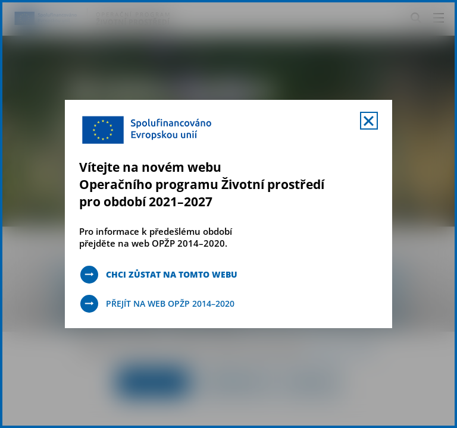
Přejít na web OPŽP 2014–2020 (170, 303)
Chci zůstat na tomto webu (171, 274)
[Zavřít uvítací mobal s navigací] (369, 121)
